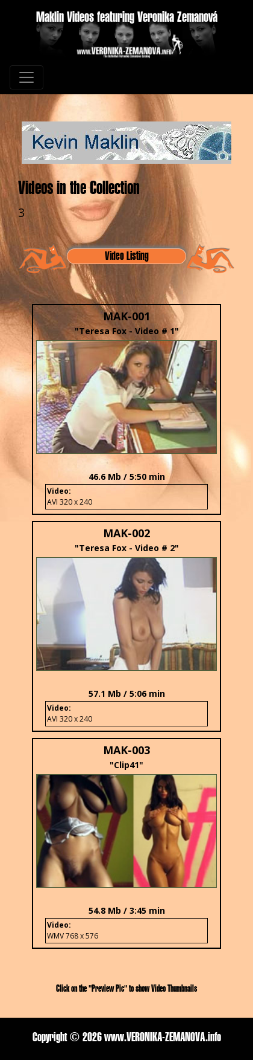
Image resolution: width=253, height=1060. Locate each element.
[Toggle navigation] (26, 77)
